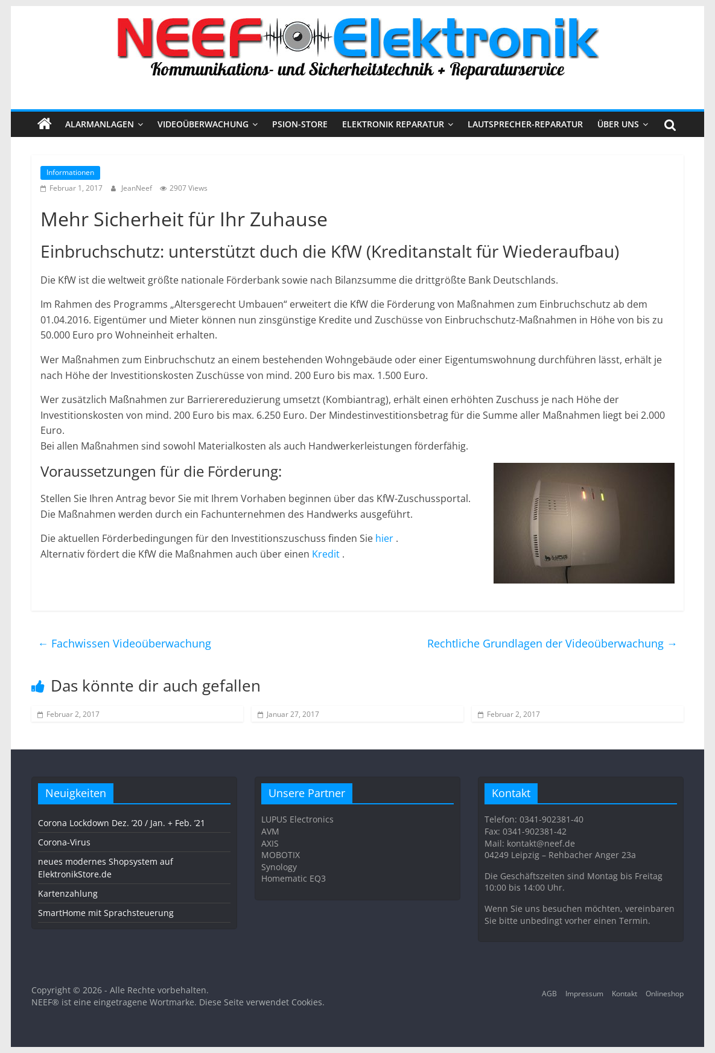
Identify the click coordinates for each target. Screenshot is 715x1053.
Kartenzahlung (68, 893)
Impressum (584, 993)
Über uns (618, 124)
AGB (549, 993)
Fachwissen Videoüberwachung (124, 643)
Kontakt (624, 993)
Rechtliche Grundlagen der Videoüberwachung (552, 643)
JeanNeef (137, 188)
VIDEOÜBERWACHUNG (203, 124)
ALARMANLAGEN (99, 124)
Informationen (70, 172)
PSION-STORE (300, 124)
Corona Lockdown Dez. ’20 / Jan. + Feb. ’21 (121, 823)
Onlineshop (665, 993)
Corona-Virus (64, 842)
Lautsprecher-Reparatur (525, 124)
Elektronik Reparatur (393, 124)
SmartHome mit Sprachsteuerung (106, 912)
